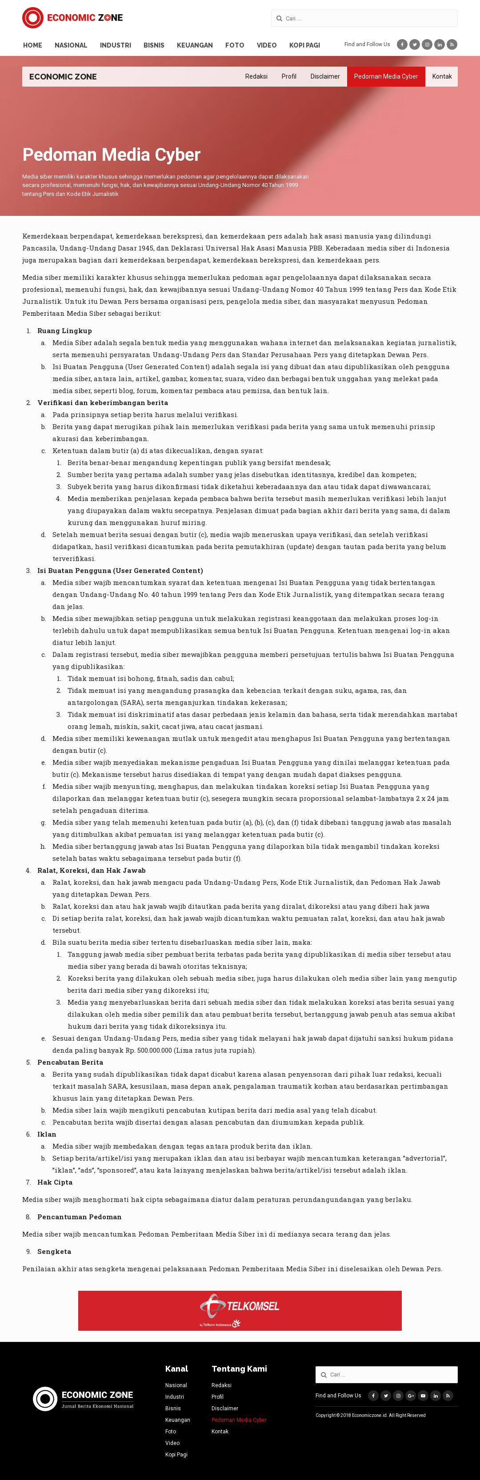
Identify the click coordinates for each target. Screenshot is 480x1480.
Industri (115, 45)
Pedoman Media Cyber (386, 76)
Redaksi (256, 76)
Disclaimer (325, 76)
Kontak (442, 76)
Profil (289, 76)
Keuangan (195, 45)
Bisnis (154, 45)
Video (267, 45)
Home (32, 45)
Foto (234, 45)
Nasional (71, 45)
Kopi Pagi (304, 45)
